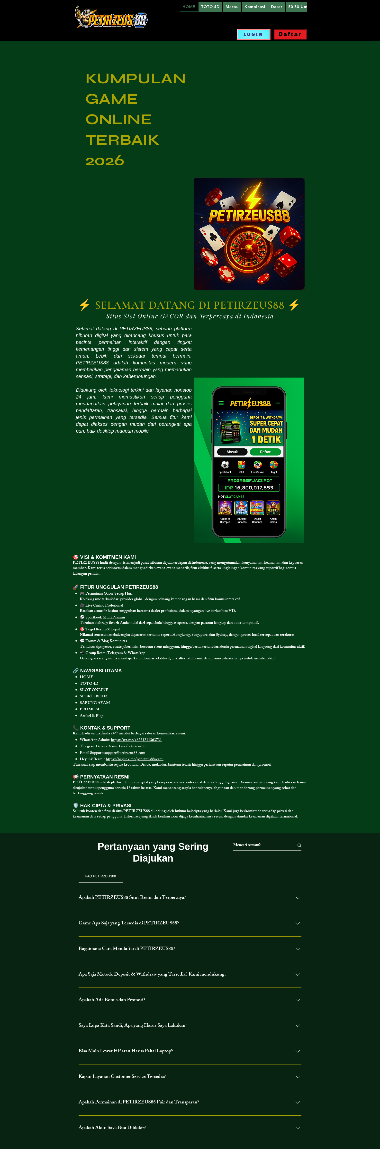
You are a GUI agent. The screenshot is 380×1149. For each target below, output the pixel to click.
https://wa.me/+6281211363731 (136, 740)
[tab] (101, 876)
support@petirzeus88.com (124, 753)
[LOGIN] (254, 34)
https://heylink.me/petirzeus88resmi (134, 759)
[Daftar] (290, 34)
